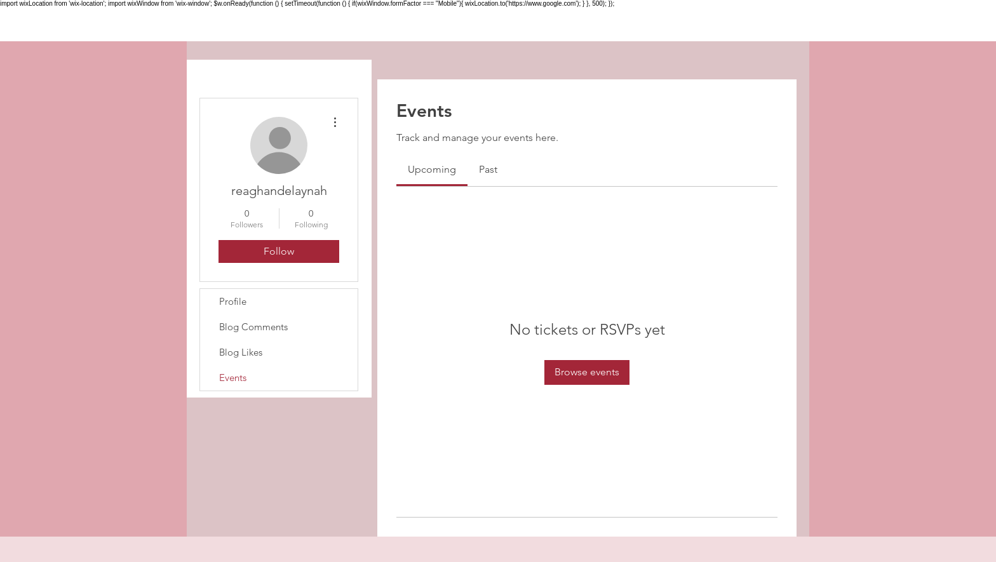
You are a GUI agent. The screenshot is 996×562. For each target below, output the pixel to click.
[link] (432, 169)
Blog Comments (253, 327)
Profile (232, 301)
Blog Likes (240, 352)
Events (232, 377)
